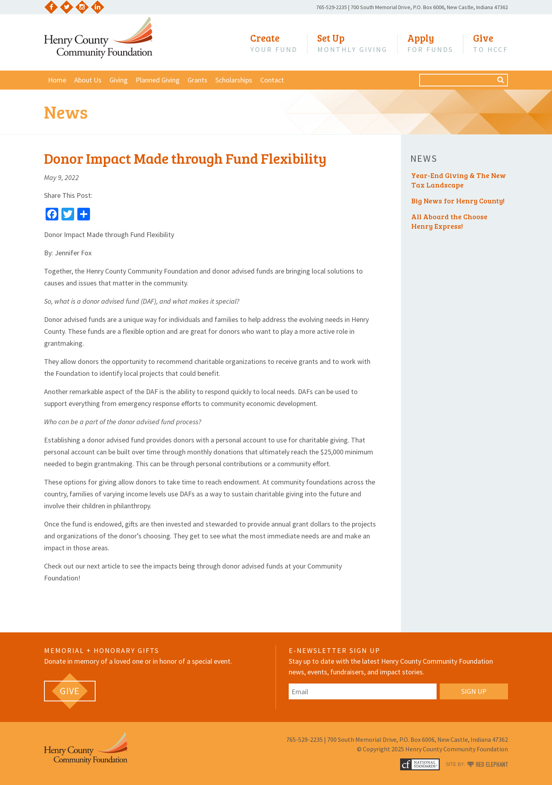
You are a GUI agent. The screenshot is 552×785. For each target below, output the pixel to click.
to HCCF (490, 43)
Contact (272, 79)
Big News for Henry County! (457, 200)
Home (57, 79)
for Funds (430, 43)
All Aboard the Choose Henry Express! (449, 221)
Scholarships (233, 79)
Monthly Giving (352, 43)
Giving (118, 79)
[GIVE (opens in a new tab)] (70, 691)
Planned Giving (158, 79)
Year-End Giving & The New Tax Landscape (458, 180)
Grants (197, 79)
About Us (88, 79)
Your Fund (273, 43)
